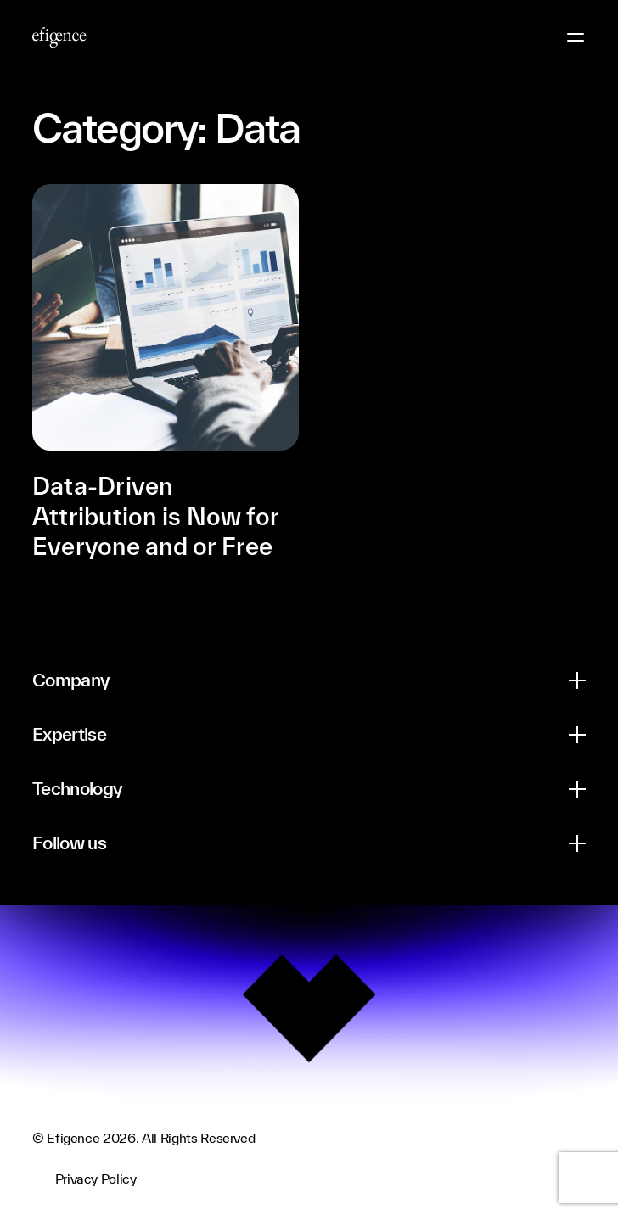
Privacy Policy (96, 1178)
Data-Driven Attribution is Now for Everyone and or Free (155, 516)
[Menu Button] (575, 37)
